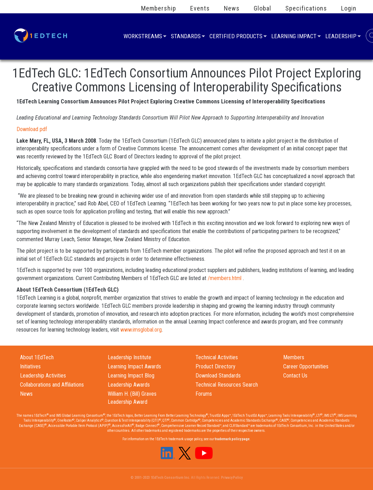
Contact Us (295, 375)
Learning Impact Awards (134, 366)
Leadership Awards (129, 384)
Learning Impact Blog (131, 375)
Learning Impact (294, 37)
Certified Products (235, 37)
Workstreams (143, 37)
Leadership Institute (129, 357)
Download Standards (218, 375)
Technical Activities (216, 357)
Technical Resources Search (226, 384)
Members (293, 357)
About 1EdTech (37, 357)
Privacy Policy (231, 477)
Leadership (341, 37)
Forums (203, 393)
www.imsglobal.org (141, 329)
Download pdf (31, 129)
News (232, 8)
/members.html (224, 278)
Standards (186, 37)
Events (200, 8)
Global (262, 8)
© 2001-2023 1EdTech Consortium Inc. (160, 477)
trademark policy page (232, 439)
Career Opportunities (305, 366)
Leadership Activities (43, 375)
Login (349, 8)
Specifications (306, 8)
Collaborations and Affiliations (52, 384)
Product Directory (215, 366)
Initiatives (30, 366)
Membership (158, 8)
